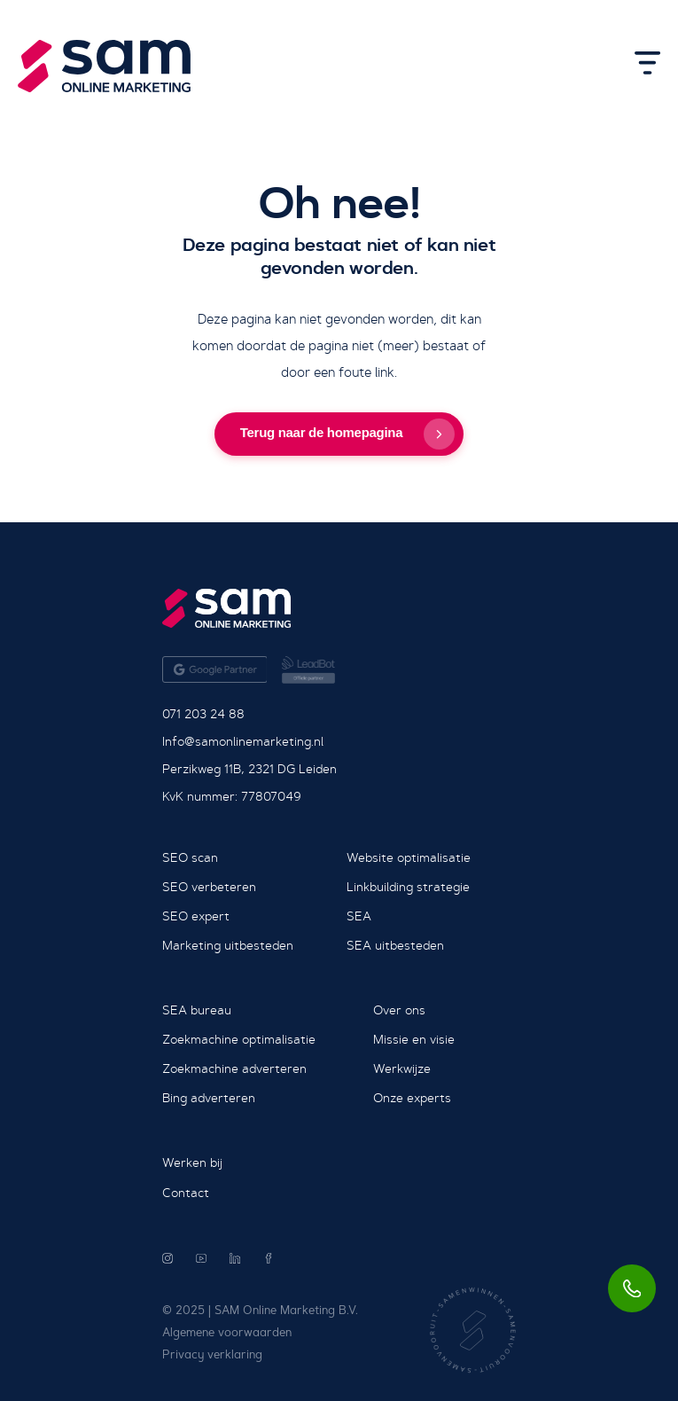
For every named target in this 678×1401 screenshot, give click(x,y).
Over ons (399, 1010)
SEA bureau (196, 1010)
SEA (359, 916)
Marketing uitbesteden (227, 945)
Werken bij (192, 1162)
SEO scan (190, 857)
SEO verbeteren (209, 887)
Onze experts (412, 1098)
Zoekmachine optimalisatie (239, 1039)
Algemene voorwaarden (227, 1332)
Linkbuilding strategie (408, 887)
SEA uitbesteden (395, 945)
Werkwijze (402, 1068)
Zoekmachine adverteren (234, 1068)
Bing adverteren (208, 1098)
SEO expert (196, 916)
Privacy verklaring (212, 1354)
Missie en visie (414, 1039)
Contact (185, 1193)
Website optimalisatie (409, 857)
